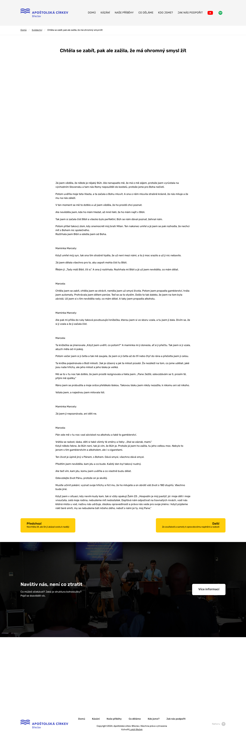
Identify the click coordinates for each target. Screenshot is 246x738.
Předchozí (48, 525)
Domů (92, 12)
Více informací (208, 589)
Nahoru (219, 724)
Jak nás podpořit (190, 12)
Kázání (105, 12)
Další (190, 525)
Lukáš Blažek (136, 729)
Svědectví (37, 30)
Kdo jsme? (165, 12)
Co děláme (145, 12)
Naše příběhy (124, 12)
